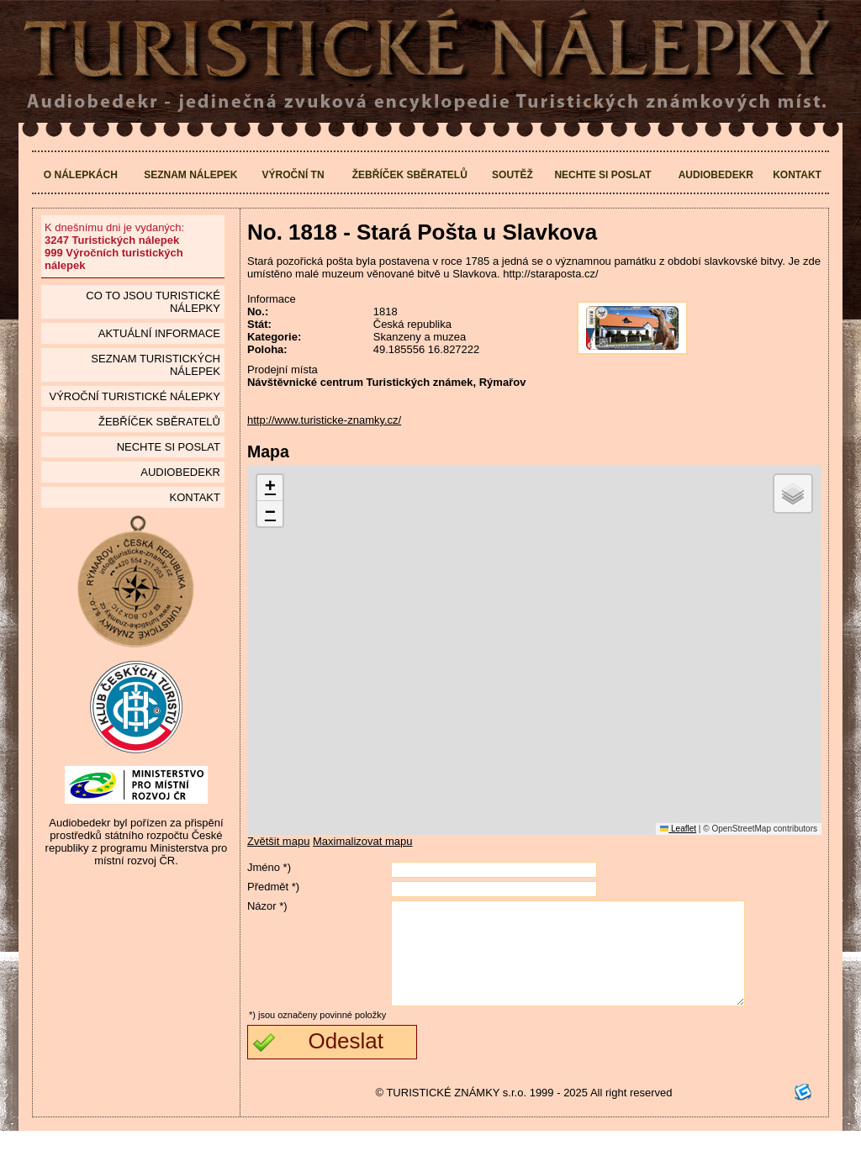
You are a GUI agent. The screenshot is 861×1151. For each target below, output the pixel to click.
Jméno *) (269, 867)
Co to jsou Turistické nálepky (153, 301)
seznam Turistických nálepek (155, 365)
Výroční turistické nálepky (134, 396)
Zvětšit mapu (278, 841)
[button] (270, 488)
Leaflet (678, 828)
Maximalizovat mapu (363, 841)
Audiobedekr (716, 175)
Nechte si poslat (602, 175)
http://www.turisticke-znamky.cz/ (324, 420)
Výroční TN (293, 175)
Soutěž (512, 175)
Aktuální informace (159, 333)
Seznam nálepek (190, 175)
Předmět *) (273, 886)
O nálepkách (81, 175)
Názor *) (267, 906)
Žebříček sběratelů (409, 175)
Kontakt (797, 175)
